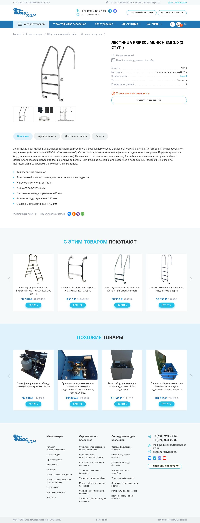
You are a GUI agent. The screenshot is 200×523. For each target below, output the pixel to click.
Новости (51, 469)
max (115, 11)
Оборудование (105, 24)
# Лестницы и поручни (25, 214)
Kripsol (183, 76)
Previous (9, 279)
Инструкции (52, 464)
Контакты (155, 24)
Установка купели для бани (92, 478)
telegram (110, 11)
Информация (132, 24)
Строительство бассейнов (71, 24)
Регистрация (181, 2)
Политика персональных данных (172, 520)
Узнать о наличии (149, 100)
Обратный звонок (141, 13)
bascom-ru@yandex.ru (165, 451)
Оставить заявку (172, 13)
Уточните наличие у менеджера (132, 93)
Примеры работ (54, 460)
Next (190, 279)
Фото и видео (53, 455)
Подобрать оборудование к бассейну (135, 60)
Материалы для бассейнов (124, 491)
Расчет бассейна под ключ (59, 474)
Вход (170, 2)
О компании (52, 487)
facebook (149, 458)
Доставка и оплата (56, 492)
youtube (164, 458)
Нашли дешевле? (125, 55)
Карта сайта (101, 520)
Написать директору (165, 466)
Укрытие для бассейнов (122, 478)
